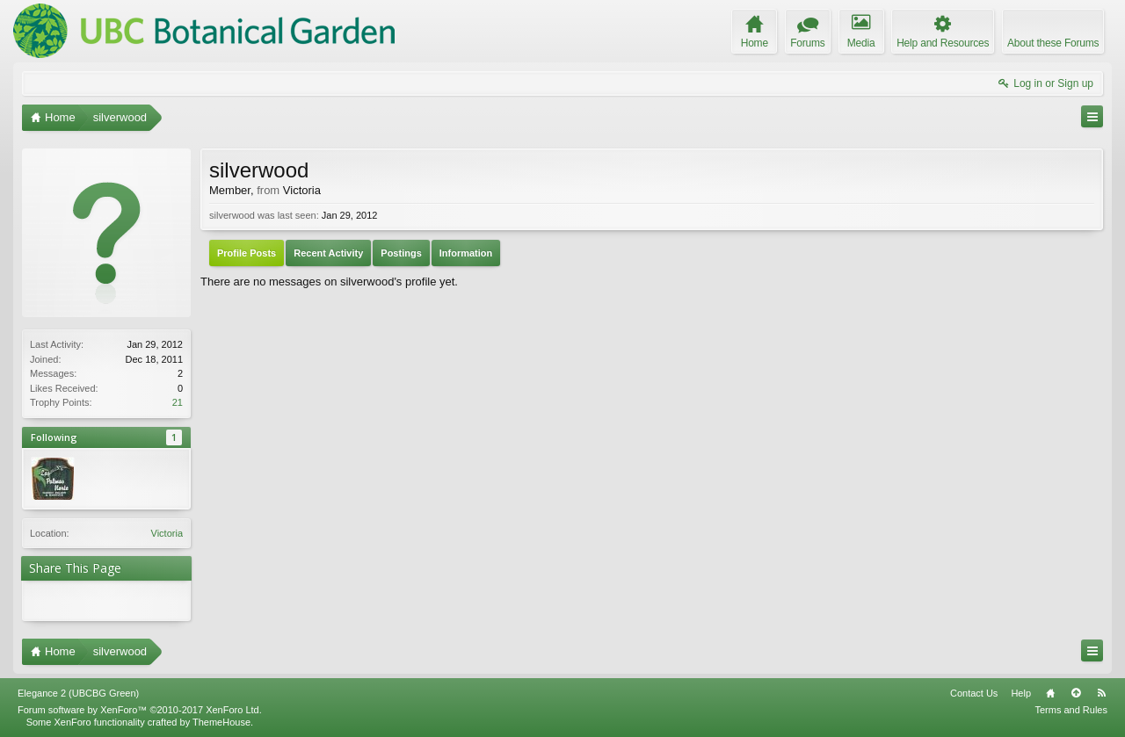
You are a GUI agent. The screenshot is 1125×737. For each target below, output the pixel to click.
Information (466, 253)
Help (1021, 693)
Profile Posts (246, 253)
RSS (1101, 693)
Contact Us (974, 693)
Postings (401, 253)
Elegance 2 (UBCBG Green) (78, 693)
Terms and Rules (1070, 709)
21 (177, 402)
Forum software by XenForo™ (140, 709)
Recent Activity (328, 253)
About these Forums (1053, 43)
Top (1076, 693)
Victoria (167, 533)
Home (1050, 693)
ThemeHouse (221, 722)
